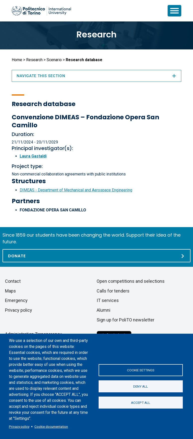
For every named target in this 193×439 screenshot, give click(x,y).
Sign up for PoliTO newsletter (125, 319)
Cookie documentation (51, 427)
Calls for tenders (113, 290)
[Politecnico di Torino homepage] (41, 10)
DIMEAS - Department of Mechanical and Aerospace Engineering (76, 190)
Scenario (54, 59)
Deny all (140, 386)
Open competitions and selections (131, 281)
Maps (10, 290)
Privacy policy (19, 427)
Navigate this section (97, 76)
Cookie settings (140, 370)
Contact (13, 281)
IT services (108, 300)
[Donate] (96, 255)
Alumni (103, 310)
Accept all (140, 403)
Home (17, 59)
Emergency (16, 300)
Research (96, 34)
